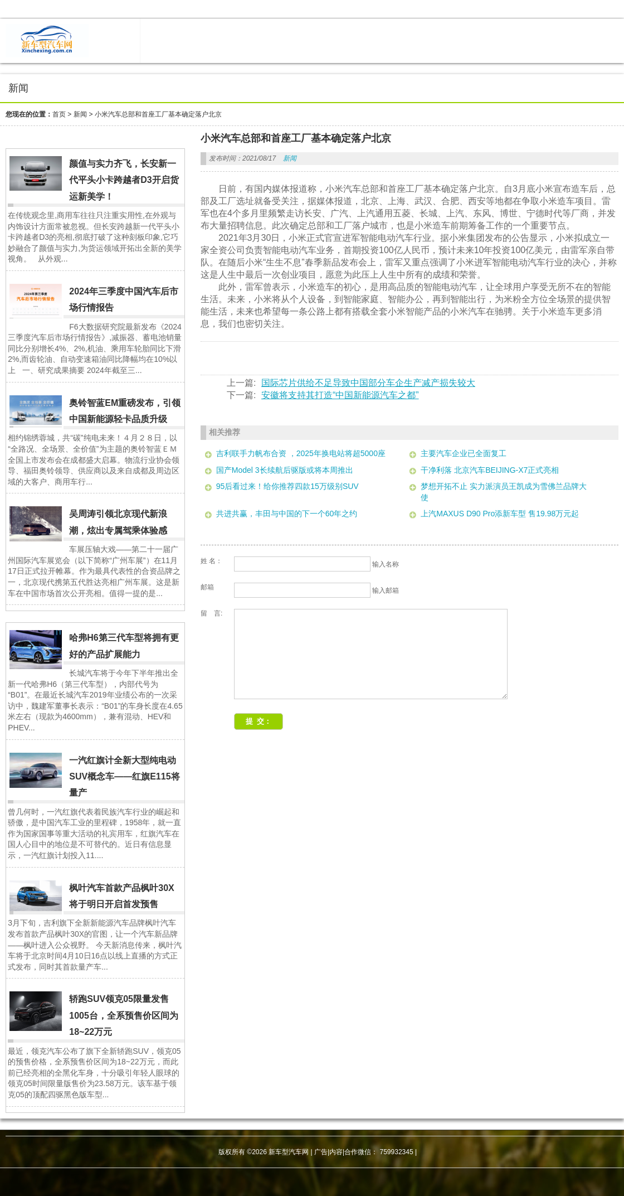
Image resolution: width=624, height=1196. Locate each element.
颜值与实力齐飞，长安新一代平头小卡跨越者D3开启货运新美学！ (123, 180)
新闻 (80, 114)
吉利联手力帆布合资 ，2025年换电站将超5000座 (301, 453)
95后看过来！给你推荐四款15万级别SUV (287, 486)
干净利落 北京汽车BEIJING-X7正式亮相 (490, 470)
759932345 (396, 1152)
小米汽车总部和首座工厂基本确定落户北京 (158, 114)
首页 (59, 114)
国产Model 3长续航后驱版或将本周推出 (284, 470)
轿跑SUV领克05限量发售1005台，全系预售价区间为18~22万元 (123, 1015)
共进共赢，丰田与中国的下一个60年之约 (287, 513)
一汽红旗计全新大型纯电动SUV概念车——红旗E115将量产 (124, 777)
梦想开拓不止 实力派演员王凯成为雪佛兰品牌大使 (504, 492)
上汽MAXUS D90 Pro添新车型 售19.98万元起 (500, 513)
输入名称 (385, 564)
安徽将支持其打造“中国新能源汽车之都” (340, 395)
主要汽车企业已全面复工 (463, 453)
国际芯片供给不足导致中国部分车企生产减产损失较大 (368, 383)
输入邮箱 (385, 590)
